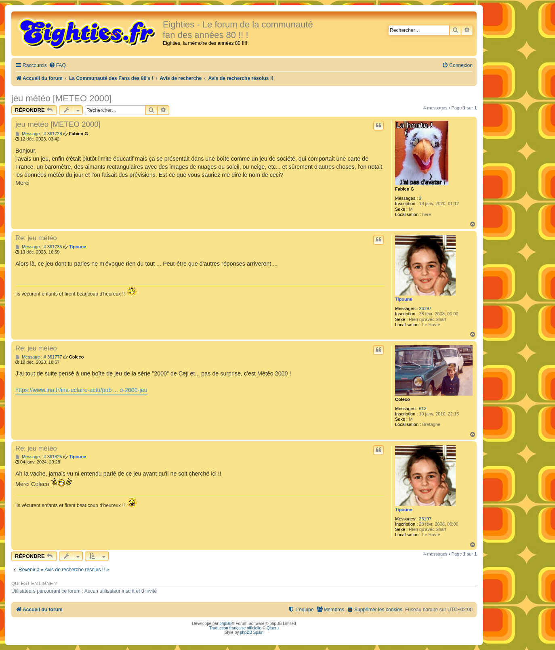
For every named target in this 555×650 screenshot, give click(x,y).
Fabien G (404, 189)
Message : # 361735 (38, 247)
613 (422, 408)
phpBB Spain (251, 632)
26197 (425, 308)
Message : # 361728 (38, 133)
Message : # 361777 (38, 357)
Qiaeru (273, 628)
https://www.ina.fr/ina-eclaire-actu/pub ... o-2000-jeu (81, 390)
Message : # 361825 (38, 456)
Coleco (402, 399)
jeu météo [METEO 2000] (61, 98)
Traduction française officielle (235, 628)
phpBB (225, 623)
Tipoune (403, 299)
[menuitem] (57, 65)
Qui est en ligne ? (34, 583)
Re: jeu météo (36, 237)
